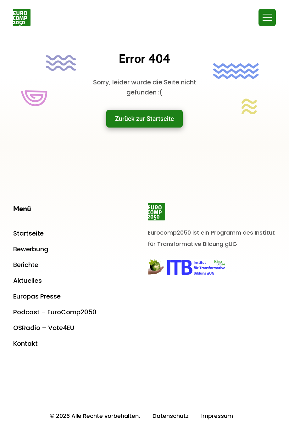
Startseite (28, 233)
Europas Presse (37, 296)
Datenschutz (171, 416)
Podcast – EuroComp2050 (55, 312)
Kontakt (25, 343)
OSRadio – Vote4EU (43, 328)
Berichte (25, 265)
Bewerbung (30, 249)
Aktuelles (27, 280)
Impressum (217, 416)
